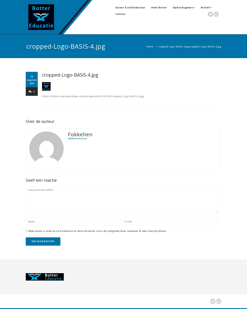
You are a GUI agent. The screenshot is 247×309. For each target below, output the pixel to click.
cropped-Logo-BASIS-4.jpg (174, 46)
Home (149, 46)
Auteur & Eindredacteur (130, 7)
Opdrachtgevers (184, 7)
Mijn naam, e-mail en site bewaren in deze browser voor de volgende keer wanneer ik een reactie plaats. (98, 231)
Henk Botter (159, 7)
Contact (120, 14)
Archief (206, 7)
